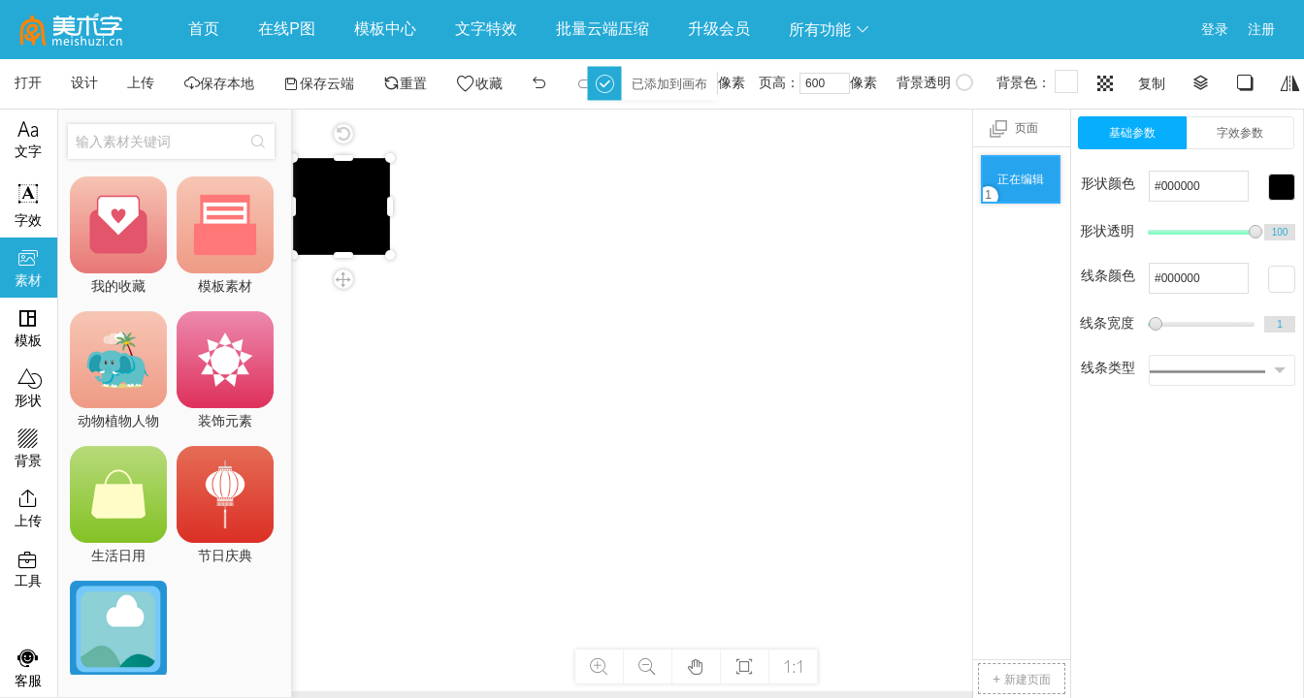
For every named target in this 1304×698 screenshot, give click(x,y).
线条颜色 (1108, 275)
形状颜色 (1108, 183)
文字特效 (486, 28)
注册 (1261, 29)
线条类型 (1108, 367)
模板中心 (385, 28)
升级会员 (719, 28)
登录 (1214, 29)
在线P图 (286, 28)
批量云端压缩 (602, 28)
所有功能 (829, 29)
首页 (203, 28)
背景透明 (934, 82)
